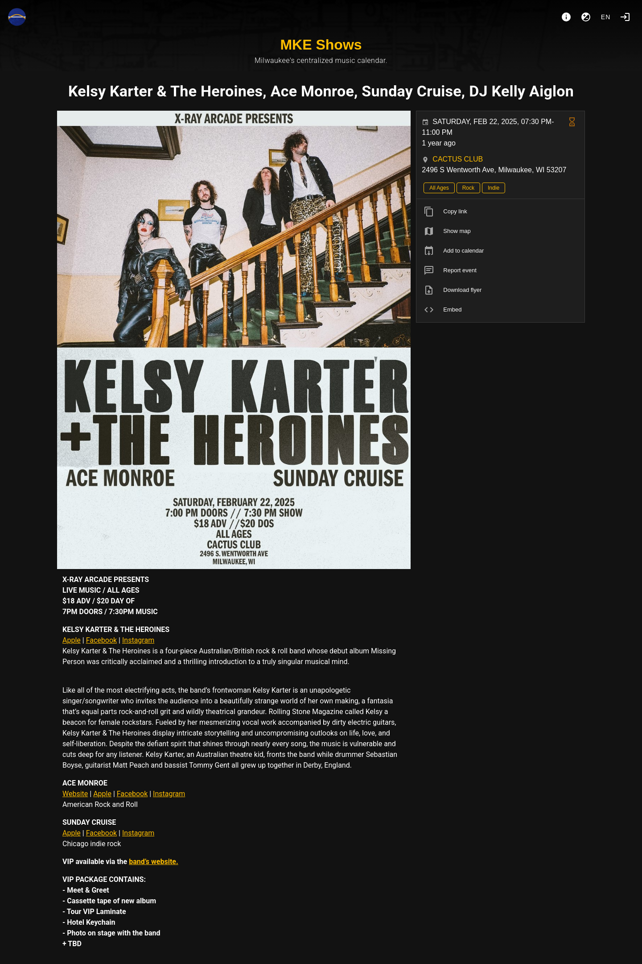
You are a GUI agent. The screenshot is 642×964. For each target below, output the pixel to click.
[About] (566, 17)
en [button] (606, 17)
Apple (71, 640)
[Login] (625, 17)
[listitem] (500, 211)
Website (75, 793)
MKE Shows (321, 45)
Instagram (138, 640)
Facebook (101, 640)
